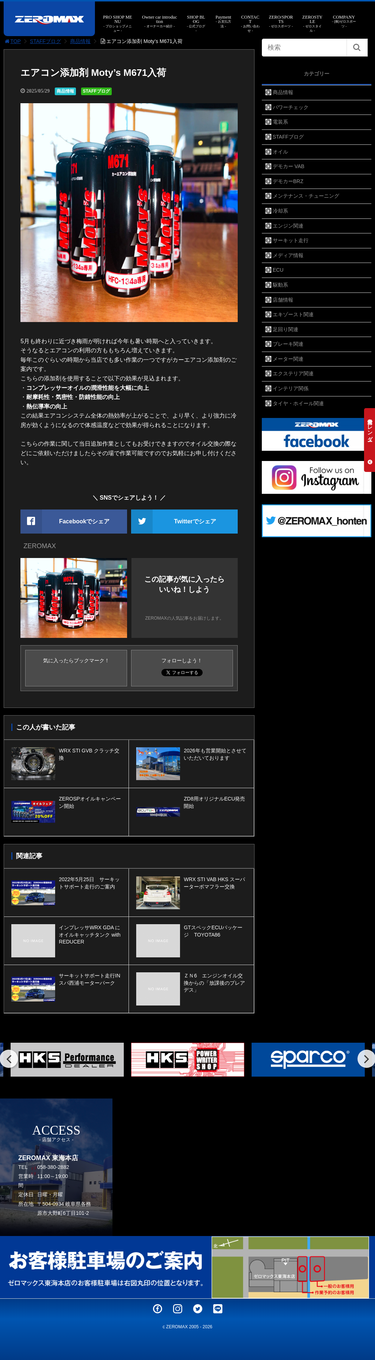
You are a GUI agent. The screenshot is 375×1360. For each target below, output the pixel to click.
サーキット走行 (291, 240)
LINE (217, 1308)
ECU (278, 270)
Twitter (197, 1308)
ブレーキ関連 (288, 344)
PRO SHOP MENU (117, 24)
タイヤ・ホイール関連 (298, 403)
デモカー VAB (289, 166)
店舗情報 (283, 300)
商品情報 (80, 41)
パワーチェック (291, 107)
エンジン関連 (288, 226)
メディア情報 (288, 255)
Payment (223, 21)
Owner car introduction (159, 21)
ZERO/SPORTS (281, 21)
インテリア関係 (291, 388)
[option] (67, 1059)
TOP (12, 41)
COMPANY (344, 21)
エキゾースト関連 (293, 314)
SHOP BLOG (196, 24)
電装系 (280, 122)
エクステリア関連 (293, 373)
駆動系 (280, 285)
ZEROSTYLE (312, 24)
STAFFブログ (45, 41)
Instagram (177, 1308)
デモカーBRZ (288, 181)
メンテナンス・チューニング (306, 196)
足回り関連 (285, 329)
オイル (280, 152)
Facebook (157, 1308)
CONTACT (250, 24)
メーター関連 (288, 359)
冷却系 (280, 211)
